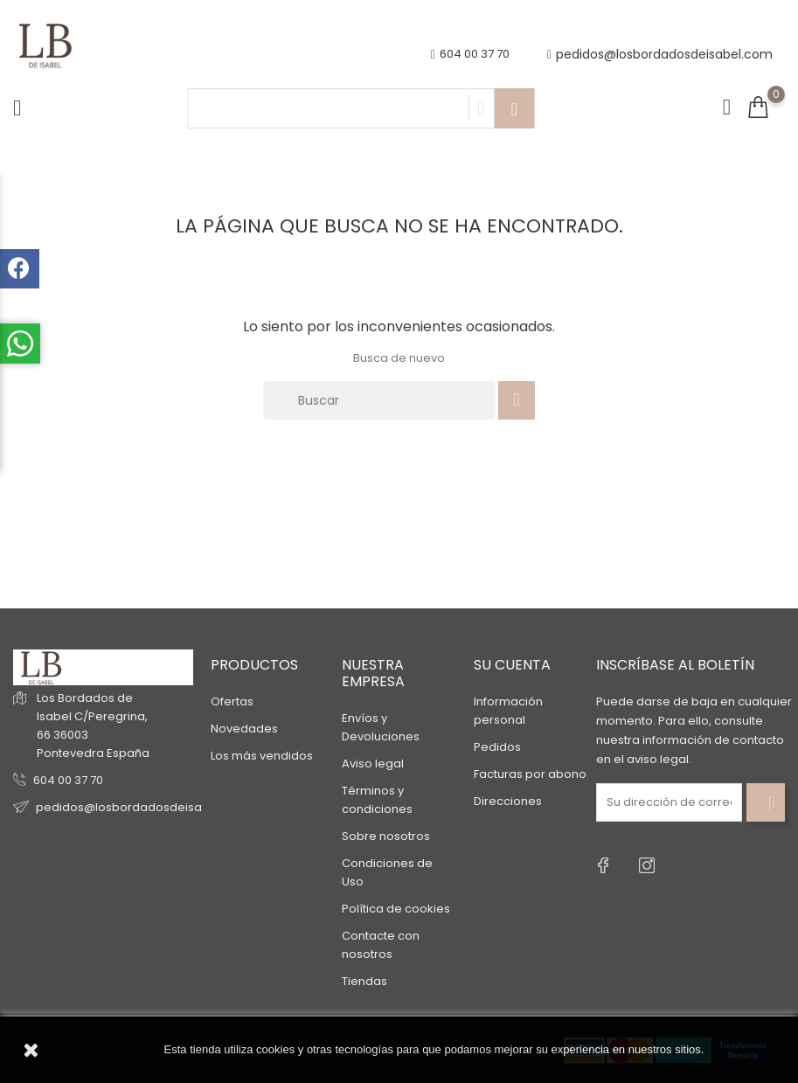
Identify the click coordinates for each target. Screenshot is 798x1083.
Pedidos (497, 747)
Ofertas (232, 701)
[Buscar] (379, 400)
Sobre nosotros (386, 836)
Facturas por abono (530, 774)
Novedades (244, 728)
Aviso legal (373, 763)
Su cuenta (512, 665)
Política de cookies (396, 908)
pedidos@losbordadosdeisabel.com (660, 54)
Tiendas (364, 981)
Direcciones (508, 801)
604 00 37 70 (68, 780)
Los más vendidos (262, 755)
